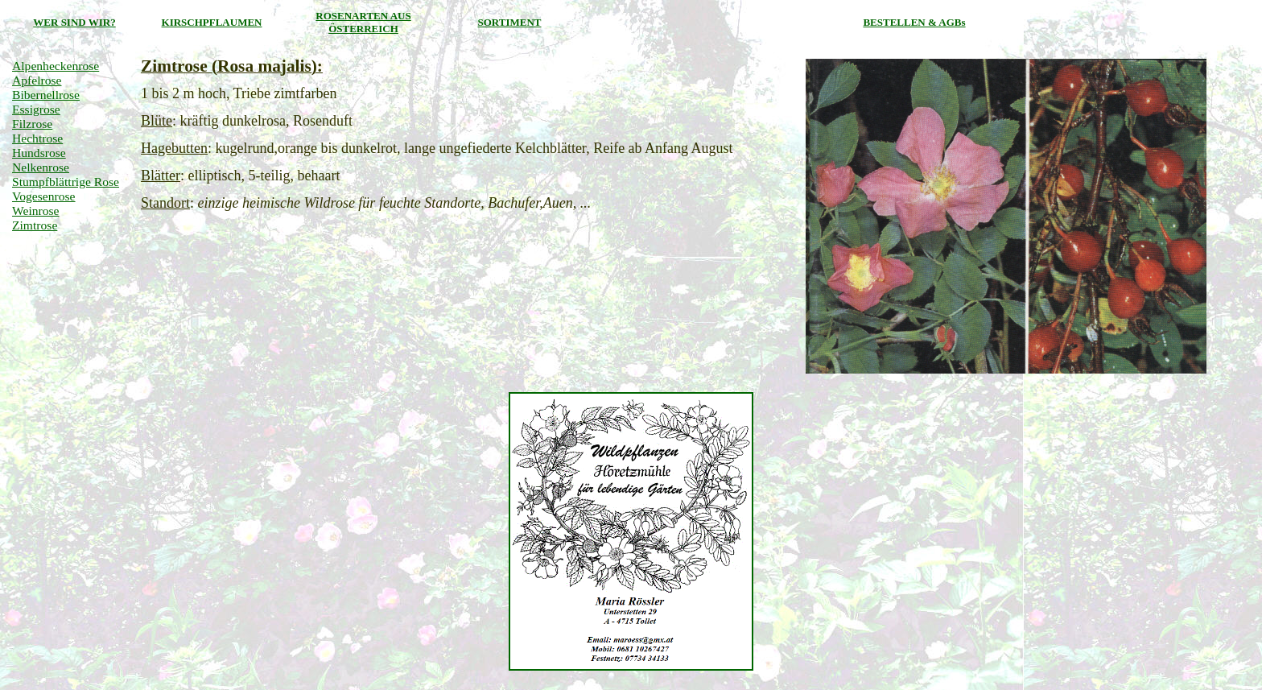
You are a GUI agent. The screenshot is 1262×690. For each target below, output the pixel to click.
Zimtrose (34, 225)
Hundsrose (39, 152)
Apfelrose (36, 80)
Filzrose (32, 123)
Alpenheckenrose (55, 65)
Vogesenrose (44, 196)
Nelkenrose (40, 167)
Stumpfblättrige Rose (65, 181)
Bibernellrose (46, 94)
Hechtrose (37, 138)
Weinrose (36, 210)
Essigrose (36, 109)
